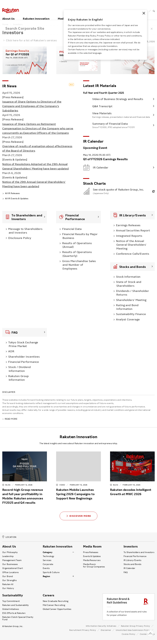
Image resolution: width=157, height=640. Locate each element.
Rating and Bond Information (126, 306)
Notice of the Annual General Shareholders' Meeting (130, 244)
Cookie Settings (147, 634)
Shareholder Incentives (23, 356)
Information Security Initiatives (101, 626)
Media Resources (91, 560)
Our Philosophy (10, 552)
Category (48, 552)
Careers (48, 595)
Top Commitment (11, 601)
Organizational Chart (12, 568)
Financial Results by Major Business (79, 235)
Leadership (7, 556)
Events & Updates (92, 556)
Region (46, 576)
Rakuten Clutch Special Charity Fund (17, 618)
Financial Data (71, 228)
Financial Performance (23, 361)
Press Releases (90, 552)
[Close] (143, 13)
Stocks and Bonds (132, 564)
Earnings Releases (127, 225)
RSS (71, 84)
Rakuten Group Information (18, 377)
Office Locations (10, 572)
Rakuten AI (7, 584)
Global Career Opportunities (57, 609)
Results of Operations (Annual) (76, 244)
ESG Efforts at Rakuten (13, 613)
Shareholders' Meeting (130, 300)
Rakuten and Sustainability (15, 605)
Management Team (11, 560)
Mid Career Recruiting (54, 605)
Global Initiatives (10, 609)
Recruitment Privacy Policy (82, 630)
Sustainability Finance (130, 314)
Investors (18, 24)
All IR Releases (11, 193)
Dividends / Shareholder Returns (132, 292)
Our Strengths (9, 580)
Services (47, 560)
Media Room (92, 546)
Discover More (78, 515)
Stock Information (127, 276)
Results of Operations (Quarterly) (76, 253)
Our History (8, 588)
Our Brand (7, 576)
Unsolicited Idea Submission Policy (133, 630)
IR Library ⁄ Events (132, 560)
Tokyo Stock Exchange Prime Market (22, 344)
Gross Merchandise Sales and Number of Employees (78, 264)
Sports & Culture (51, 572)
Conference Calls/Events (132, 253)
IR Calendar (129, 568)
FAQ (126, 572)
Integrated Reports (128, 235)
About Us (8, 14)
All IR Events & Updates (15, 198)
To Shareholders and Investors (139, 552)
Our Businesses (10, 564)
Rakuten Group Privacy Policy (135, 626)
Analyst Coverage (127, 319)
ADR (10, 351)
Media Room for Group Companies (94, 565)
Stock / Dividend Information (19, 368)
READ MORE (9, 418)
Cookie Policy (128, 634)
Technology (48, 556)
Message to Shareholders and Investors (24, 230)
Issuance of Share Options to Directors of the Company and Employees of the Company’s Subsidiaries (31, 106)
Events (46, 568)
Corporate (48, 564)
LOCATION (9, 537)
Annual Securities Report (132, 230)
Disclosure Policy (19, 238)
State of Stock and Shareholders (128, 283)
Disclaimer (106, 630)
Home (5, 24)
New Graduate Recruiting (55, 601)
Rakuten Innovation (36, 14)
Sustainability (12, 595)
